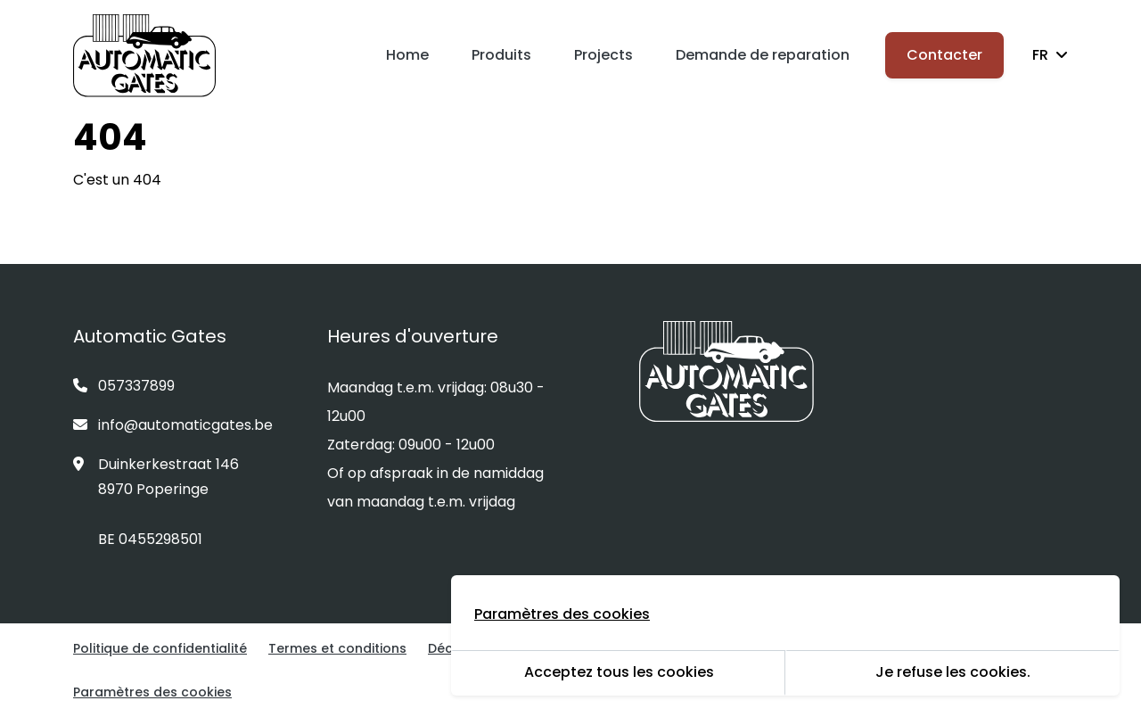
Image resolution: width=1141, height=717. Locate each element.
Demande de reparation (763, 55)
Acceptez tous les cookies (619, 672)
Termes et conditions (337, 648)
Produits (501, 55)
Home (407, 55)
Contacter (944, 55)
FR (1050, 55)
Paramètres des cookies (152, 692)
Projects (603, 55)
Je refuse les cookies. (952, 672)
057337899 (124, 385)
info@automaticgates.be (173, 425)
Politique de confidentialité (160, 648)
